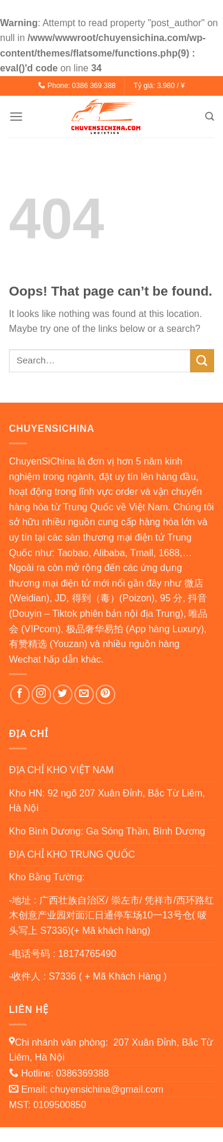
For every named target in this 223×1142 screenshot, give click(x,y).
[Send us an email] (84, 694)
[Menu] (16, 116)
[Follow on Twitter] (63, 694)
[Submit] (202, 360)
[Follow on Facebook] (20, 694)
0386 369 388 (93, 85)
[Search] (209, 116)
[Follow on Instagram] (41, 694)
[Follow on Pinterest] (105, 694)
